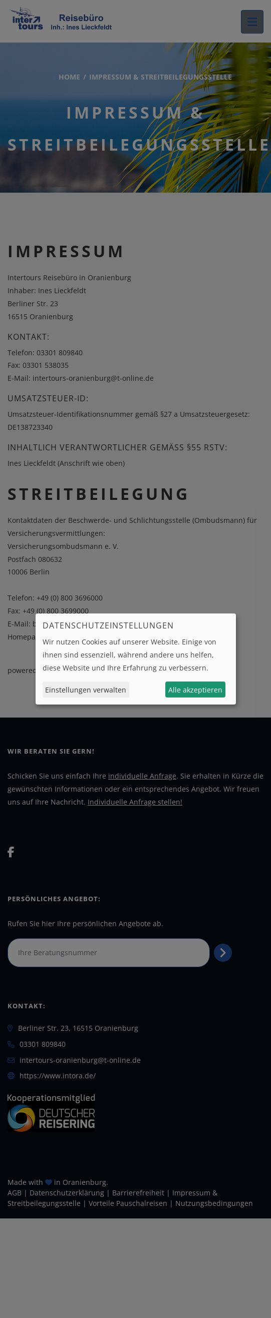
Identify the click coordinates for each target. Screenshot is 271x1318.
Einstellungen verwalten (85, 690)
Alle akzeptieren (195, 690)
